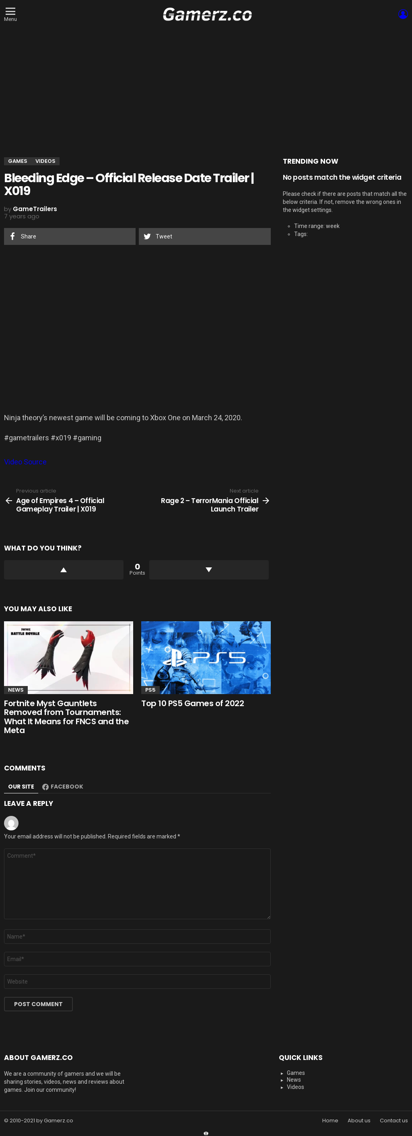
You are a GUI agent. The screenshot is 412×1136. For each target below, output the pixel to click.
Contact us (394, 1121)
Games (296, 1073)
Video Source (25, 462)
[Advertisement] (206, 89)
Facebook (67, 787)
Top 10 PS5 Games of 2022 (192, 703)
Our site (21, 787)
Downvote (209, 569)
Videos (295, 1087)
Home (330, 1121)
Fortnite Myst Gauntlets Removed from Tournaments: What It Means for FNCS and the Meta (66, 717)
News (16, 690)
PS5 (150, 690)
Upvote (64, 569)
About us (359, 1121)
